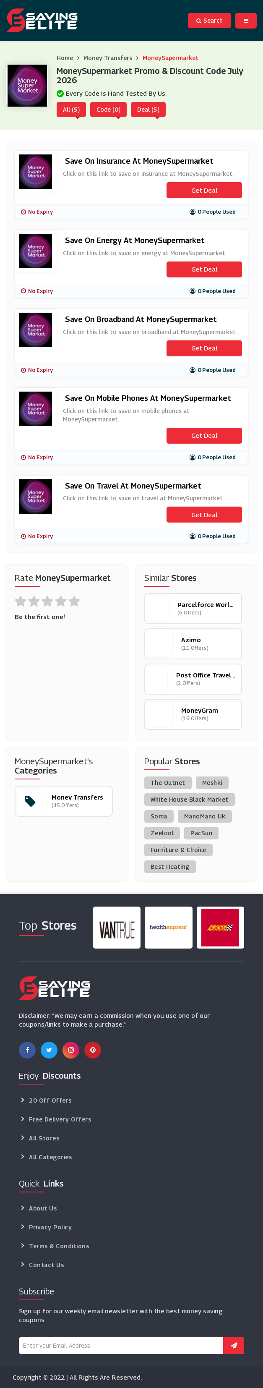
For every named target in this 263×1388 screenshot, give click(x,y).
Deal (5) (148, 109)
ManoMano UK (205, 816)
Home (65, 57)
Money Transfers (107, 57)
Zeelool (162, 832)
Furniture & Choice (178, 849)
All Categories (50, 1157)
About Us (43, 1208)
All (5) (71, 109)
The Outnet (168, 782)
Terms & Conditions (59, 1245)
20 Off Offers (50, 1100)
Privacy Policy (50, 1227)
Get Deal (204, 190)
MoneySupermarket (170, 57)
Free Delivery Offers (60, 1119)
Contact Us (46, 1264)
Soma (159, 816)
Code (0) (108, 109)
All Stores (44, 1138)
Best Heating (170, 866)
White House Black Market (190, 799)
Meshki (212, 782)
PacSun (201, 832)
